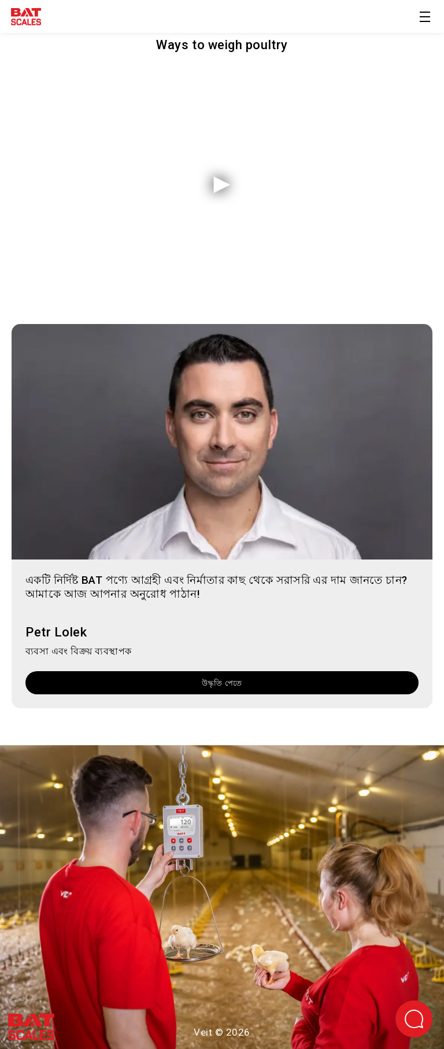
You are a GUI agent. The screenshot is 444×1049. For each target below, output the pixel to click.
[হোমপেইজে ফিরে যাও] (26, 19)
